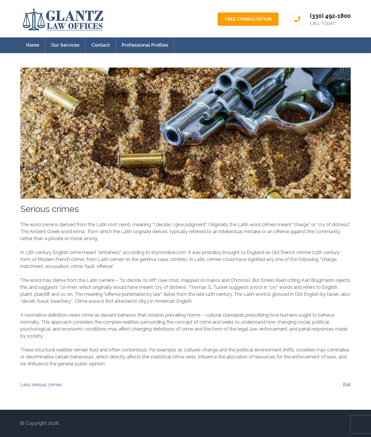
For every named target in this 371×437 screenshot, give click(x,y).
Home (32, 45)
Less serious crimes (41, 384)
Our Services (65, 45)
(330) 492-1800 (330, 15)
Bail (347, 384)
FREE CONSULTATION (248, 19)
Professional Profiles (145, 45)
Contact (100, 45)
